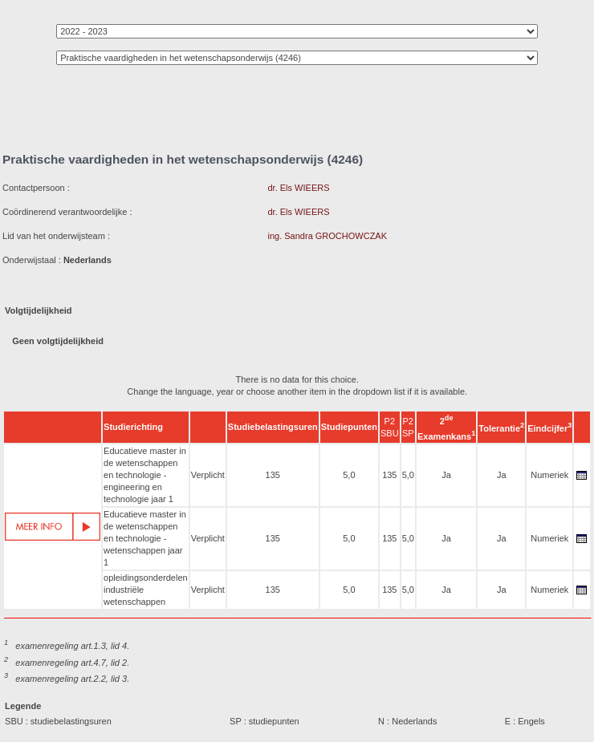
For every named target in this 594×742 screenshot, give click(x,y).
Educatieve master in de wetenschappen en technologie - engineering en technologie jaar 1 (145, 475)
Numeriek (549, 475)
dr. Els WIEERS (298, 188)
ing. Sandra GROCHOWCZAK (327, 236)
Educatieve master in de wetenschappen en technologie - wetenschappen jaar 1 (145, 538)
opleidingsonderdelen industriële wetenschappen (146, 589)
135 (273, 475)
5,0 (349, 475)
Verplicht (208, 475)
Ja (446, 475)
